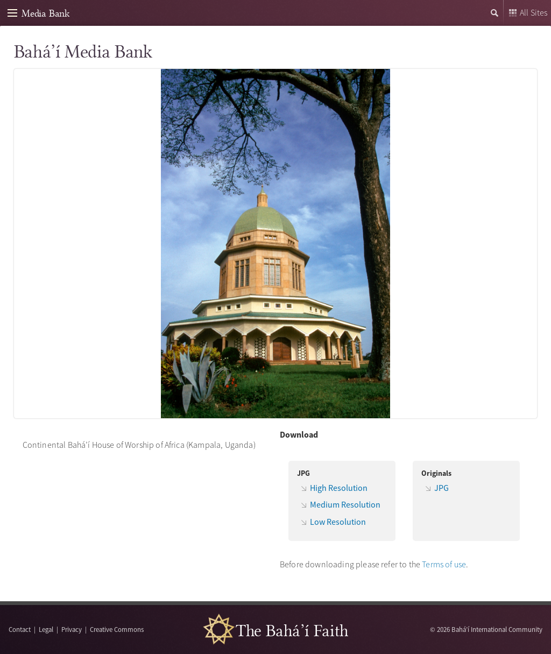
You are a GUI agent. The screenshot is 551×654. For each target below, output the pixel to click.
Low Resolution (338, 521)
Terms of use (444, 564)
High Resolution (339, 487)
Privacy (71, 629)
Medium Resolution (345, 504)
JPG (441, 487)
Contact (20, 629)
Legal (46, 629)
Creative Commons (117, 629)
